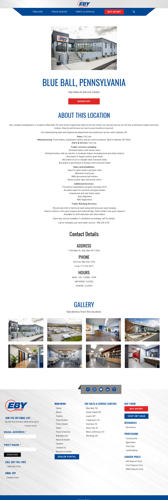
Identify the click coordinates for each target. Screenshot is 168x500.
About (58, 403)
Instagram (94, 379)
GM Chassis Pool (134, 452)
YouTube (101, 379)
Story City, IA (92, 419)
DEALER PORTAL (67, 447)
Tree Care (130, 437)
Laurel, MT (91, 407)
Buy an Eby (114, 12)
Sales (58, 419)
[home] (84, 4)
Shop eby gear (136, 407)
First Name (12, 436)
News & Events (63, 430)
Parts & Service (63, 423)
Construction (131, 429)
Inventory (84, 98)
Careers (59, 434)
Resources (131, 418)
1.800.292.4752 (14, 457)
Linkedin (108, 379)
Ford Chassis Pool (134, 456)
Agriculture (131, 433)
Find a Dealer (62, 415)
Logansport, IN (92, 411)
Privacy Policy (84, 491)
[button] (134, 12)
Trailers (59, 407)
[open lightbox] (25, 325)
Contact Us (61, 438)
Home (58, 399)
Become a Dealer (64, 442)
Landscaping (131, 441)
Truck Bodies (62, 411)
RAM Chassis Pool (134, 460)
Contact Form (13, 468)
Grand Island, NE (93, 403)
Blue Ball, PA (92, 399)
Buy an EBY (136, 399)
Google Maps (114, 380)
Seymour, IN (91, 415)
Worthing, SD (92, 427)
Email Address (15, 423)
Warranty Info (62, 427)
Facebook (88, 379)
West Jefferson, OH (95, 423)
